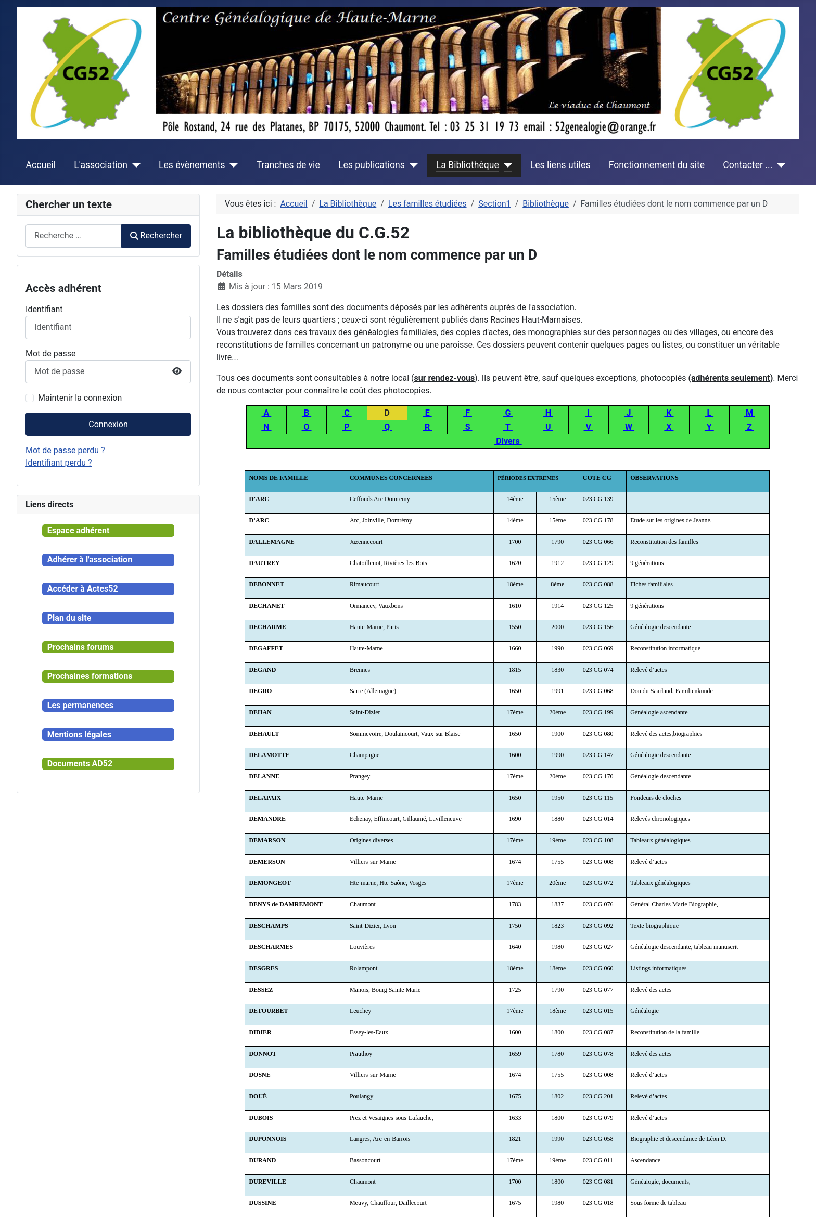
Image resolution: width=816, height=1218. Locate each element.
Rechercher (156, 235)
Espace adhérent (78, 530)
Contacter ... (747, 165)
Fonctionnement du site (657, 165)
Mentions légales (79, 734)
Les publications (371, 165)
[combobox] (74, 236)
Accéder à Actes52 (82, 589)
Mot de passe (50, 353)
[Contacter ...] (778, 165)
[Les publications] (411, 165)
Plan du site (69, 618)
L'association (101, 165)
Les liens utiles (560, 165)
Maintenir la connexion (80, 398)
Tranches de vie (288, 165)
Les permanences (80, 705)
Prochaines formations (90, 676)
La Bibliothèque (467, 165)
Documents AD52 (79, 763)
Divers (507, 441)
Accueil (41, 165)
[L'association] (134, 165)
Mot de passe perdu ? (65, 450)
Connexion (108, 424)
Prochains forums (80, 647)
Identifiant (44, 309)
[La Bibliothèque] (505, 165)
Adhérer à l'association (89, 560)
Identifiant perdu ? (59, 463)
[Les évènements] (231, 165)
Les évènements (192, 165)
